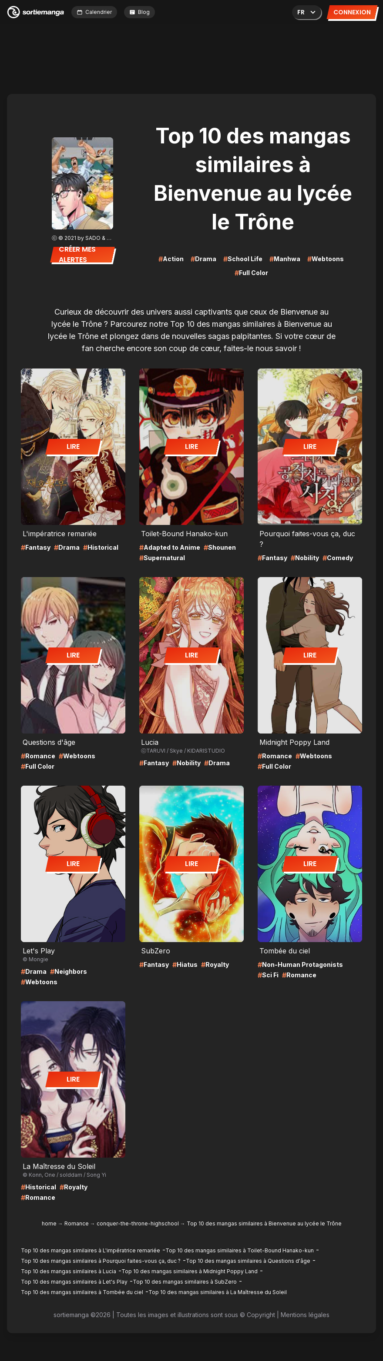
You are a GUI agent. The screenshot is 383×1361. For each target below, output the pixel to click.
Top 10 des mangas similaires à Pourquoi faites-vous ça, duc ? (101, 1261)
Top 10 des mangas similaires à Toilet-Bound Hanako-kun (239, 1250)
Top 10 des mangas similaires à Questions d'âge (248, 1261)
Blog (139, 12)
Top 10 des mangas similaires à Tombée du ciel (82, 1292)
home (49, 1223)
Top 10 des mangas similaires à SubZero (185, 1281)
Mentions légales (305, 1314)
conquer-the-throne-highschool (138, 1223)
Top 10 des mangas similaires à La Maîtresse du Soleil (217, 1292)
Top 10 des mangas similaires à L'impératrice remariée (90, 1250)
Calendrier (94, 12)
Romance (76, 1223)
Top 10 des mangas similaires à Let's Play (74, 1281)
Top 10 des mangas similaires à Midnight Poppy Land (189, 1271)
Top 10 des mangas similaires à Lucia (68, 1271)
